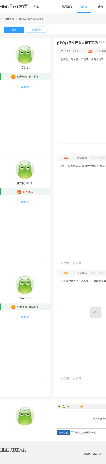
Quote (72, 406)
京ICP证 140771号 (93, 454)
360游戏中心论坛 (21, 8)
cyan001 (25, 298)
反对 (78, 263)
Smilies (81, 406)
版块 (84, 6)
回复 (13, 29)
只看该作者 (80, 157)
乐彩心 (25, 68)
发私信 (25, 86)
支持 (66, 263)
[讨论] (61, 43)
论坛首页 (68, 6)
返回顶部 (95, 312)
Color (63, 406)
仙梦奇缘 (9, 19)
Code (77, 406)
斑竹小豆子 (25, 183)
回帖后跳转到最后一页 (83, 432)
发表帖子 (36, 29)
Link (68, 406)
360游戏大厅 (17, 451)
